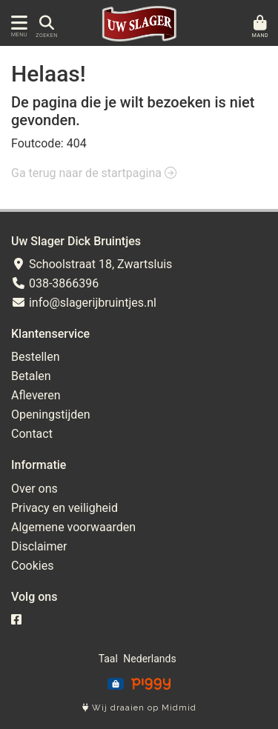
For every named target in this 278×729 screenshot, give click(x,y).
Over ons (34, 489)
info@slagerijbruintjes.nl (83, 303)
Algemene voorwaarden (73, 527)
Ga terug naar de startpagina (93, 173)
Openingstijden (50, 414)
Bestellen (35, 357)
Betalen (31, 376)
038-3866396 (55, 283)
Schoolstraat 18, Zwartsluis (91, 264)
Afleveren (36, 395)
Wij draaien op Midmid (139, 708)
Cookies (32, 566)
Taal (108, 659)
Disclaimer (39, 546)
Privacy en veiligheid (64, 508)
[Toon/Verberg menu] (16, 23)
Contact (32, 434)
